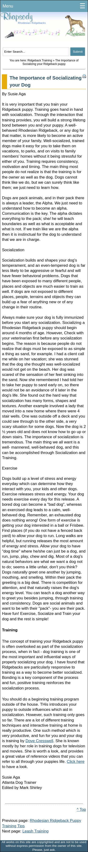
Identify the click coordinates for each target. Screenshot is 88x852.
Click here (75, 761)
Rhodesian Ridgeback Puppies (44, 29)
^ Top (81, 809)
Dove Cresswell (39, 741)
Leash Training (35, 831)
